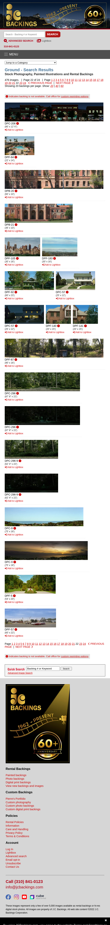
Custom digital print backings (23, 809)
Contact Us (12, 866)
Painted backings (16, 775)
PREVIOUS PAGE (40, 82)
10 (72, 79)
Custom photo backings (20, 805)
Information (12, 825)
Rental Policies (15, 822)
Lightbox (46, 40)
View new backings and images (25, 785)
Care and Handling (17, 829)
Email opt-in (13, 859)
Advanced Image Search (20, 673)
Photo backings (15, 778)
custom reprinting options (74, 96)
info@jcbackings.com (24, 887)
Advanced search (16, 856)
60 (62, 85)
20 (9, 82)
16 (94, 79)
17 (98, 79)
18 (101, 79)
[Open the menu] (55, 54)
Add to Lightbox (14, 130)
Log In (9, 849)
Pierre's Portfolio (15, 798)
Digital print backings (18, 782)
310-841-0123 (11, 46)
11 (76, 79)
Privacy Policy (14, 832)
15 (90, 79)
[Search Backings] (24, 34)
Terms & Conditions (17, 836)
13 (83, 79)
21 (13, 82)
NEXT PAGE (64, 82)
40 (56, 85)
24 (24, 82)
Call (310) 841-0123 (24, 882)
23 (20, 82)
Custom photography (18, 802)
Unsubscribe (13, 863)
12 (79, 79)
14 (87, 79)
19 (6, 82)
